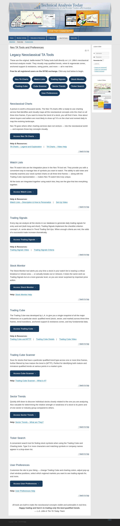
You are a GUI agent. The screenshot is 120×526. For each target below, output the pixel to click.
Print (85, 50)
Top (110, 519)
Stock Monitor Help (23, 294)
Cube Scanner (40, 86)
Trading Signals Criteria (44, 250)
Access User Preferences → (26, 484)
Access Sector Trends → (24, 415)
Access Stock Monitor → (24, 287)
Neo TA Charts (21, 79)
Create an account (99, 71)
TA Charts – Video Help (57, 147)
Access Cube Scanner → (24, 373)
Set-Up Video (62, 202)
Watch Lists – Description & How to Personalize (30, 202)
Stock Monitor (77, 79)
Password (93, 58)
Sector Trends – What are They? (29, 422)
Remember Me (97, 60)
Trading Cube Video (67, 339)
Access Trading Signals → (25, 239)
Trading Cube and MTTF (20, 339)
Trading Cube (21, 86)
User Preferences (50, 93)
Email (88, 50)
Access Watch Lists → (23, 192)
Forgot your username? (101, 69)
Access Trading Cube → (24, 329)
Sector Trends (58, 86)
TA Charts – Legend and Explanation (26, 147)
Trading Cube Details (45, 339)
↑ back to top (83, 151)
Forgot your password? (101, 67)
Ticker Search (77, 86)
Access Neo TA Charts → (25, 136)
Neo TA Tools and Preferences (27, 47)
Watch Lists (39, 79)
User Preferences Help (25, 491)
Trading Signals (58, 79)
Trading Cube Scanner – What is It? (30, 381)
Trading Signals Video (19, 250)
